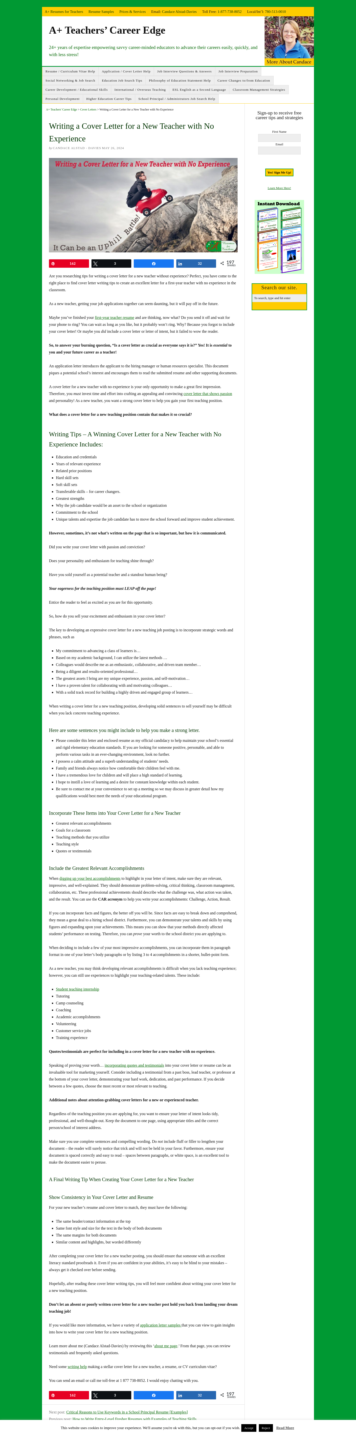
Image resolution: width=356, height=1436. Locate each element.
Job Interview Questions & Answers (184, 71)
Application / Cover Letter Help (126, 71)
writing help (77, 1367)
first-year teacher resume (114, 317)
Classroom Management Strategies (259, 89)
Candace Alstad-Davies (179, 12)
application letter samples (161, 1325)
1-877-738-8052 (230, 12)
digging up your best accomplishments (89, 878)
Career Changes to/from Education (244, 80)
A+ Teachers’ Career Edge (107, 30)
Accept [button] (248, 1428)
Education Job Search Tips (122, 80)
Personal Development (62, 99)
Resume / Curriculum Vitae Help (70, 71)
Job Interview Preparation (238, 71)
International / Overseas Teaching (140, 89)
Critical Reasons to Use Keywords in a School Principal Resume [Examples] (127, 1412)
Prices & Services (132, 12)
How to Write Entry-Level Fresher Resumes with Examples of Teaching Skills (134, 1419)
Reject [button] (266, 1428)
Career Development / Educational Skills (76, 89)
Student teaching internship (77, 989)
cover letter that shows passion (207, 394)
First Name (279, 131)
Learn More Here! (279, 188)
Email (279, 144)
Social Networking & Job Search (70, 80)
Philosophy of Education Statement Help (180, 80)
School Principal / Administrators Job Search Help (176, 99)
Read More (285, 1428)
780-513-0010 (275, 12)
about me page (165, 1346)
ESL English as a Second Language (199, 89)
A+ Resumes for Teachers (64, 12)
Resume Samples (101, 12)
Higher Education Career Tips (109, 99)
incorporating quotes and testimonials (134, 1065)
